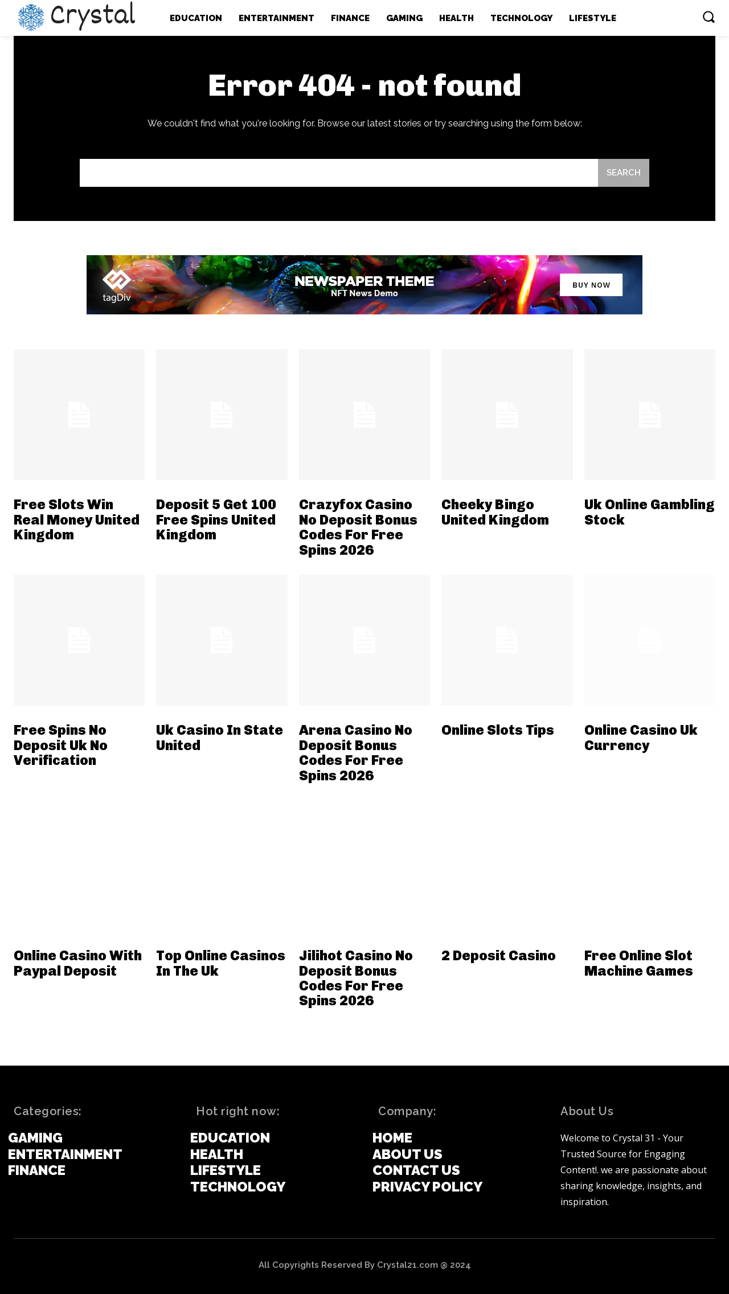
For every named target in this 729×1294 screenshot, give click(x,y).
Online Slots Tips (497, 730)
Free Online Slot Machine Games (638, 962)
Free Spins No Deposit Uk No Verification (61, 745)
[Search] (623, 173)
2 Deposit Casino (498, 955)
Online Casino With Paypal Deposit (78, 962)
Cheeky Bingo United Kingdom (495, 511)
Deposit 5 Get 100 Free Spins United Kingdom (216, 519)
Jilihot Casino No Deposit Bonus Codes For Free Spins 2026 (356, 978)
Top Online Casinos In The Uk (220, 962)
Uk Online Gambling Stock (649, 511)
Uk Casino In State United (219, 737)
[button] (708, 16)
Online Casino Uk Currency (641, 737)
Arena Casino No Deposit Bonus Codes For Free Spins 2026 (355, 752)
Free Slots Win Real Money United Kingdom (77, 519)
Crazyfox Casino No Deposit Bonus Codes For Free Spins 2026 (358, 527)
